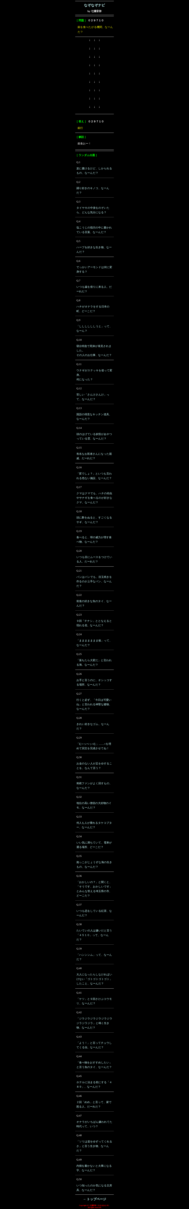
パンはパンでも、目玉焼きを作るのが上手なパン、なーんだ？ (94, 581)
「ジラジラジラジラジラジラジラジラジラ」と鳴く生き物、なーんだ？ (94, 1023)
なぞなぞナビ (94, 5)
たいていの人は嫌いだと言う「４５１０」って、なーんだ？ (94, 935)
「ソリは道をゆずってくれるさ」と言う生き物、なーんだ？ (94, 1146)
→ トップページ (94, 1199)
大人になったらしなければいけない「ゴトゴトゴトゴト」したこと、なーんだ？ (94, 979)
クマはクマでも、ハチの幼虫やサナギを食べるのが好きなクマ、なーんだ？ (94, 498)
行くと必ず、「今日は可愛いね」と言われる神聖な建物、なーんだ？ (94, 704)
